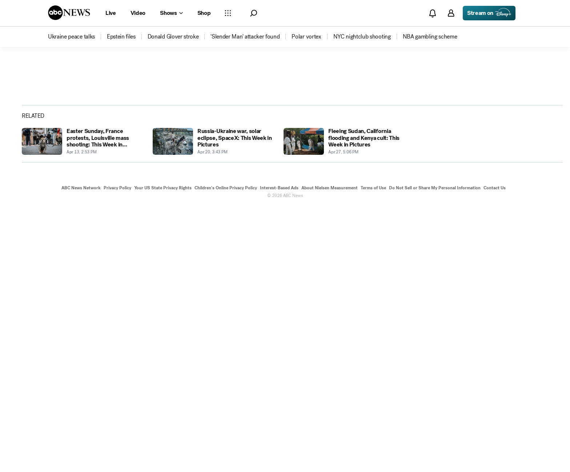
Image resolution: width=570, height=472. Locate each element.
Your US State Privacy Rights (163, 453)
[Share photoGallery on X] (501, 201)
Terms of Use (373, 453)
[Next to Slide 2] (435, 239)
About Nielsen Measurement (329, 453)
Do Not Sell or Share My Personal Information (435, 453)
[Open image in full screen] (436, 126)
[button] (253, 13)
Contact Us (494, 453)
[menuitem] (71, 36)
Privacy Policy (117, 453)
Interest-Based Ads (279, 453)
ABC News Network (81, 453)
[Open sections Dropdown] (228, 13)
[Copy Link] (539, 201)
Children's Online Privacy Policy (225, 453)
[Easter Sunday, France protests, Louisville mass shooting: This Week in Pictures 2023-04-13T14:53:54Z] (83, 406)
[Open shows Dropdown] (171, 13)
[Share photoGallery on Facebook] (482, 201)
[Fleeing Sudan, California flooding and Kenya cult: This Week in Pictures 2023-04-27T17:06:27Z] (345, 406)
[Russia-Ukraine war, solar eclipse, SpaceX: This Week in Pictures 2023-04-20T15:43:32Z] (214, 406)
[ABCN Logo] (69, 12)
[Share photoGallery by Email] (520, 201)
